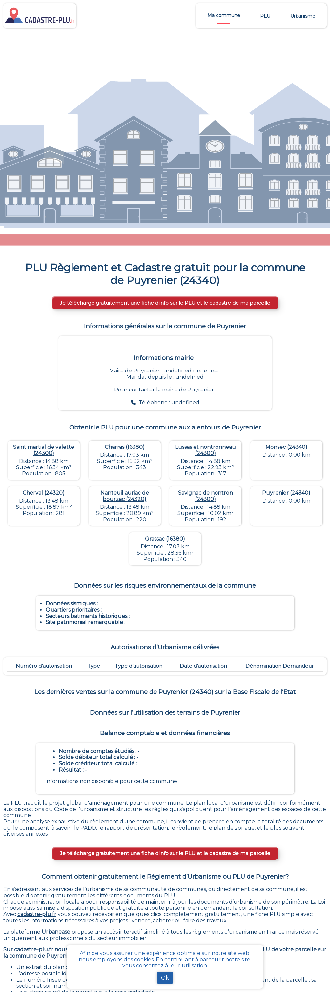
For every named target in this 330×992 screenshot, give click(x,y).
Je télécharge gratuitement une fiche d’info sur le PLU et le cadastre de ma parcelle (165, 303)
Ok (165, 978)
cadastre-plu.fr (36, 914)
